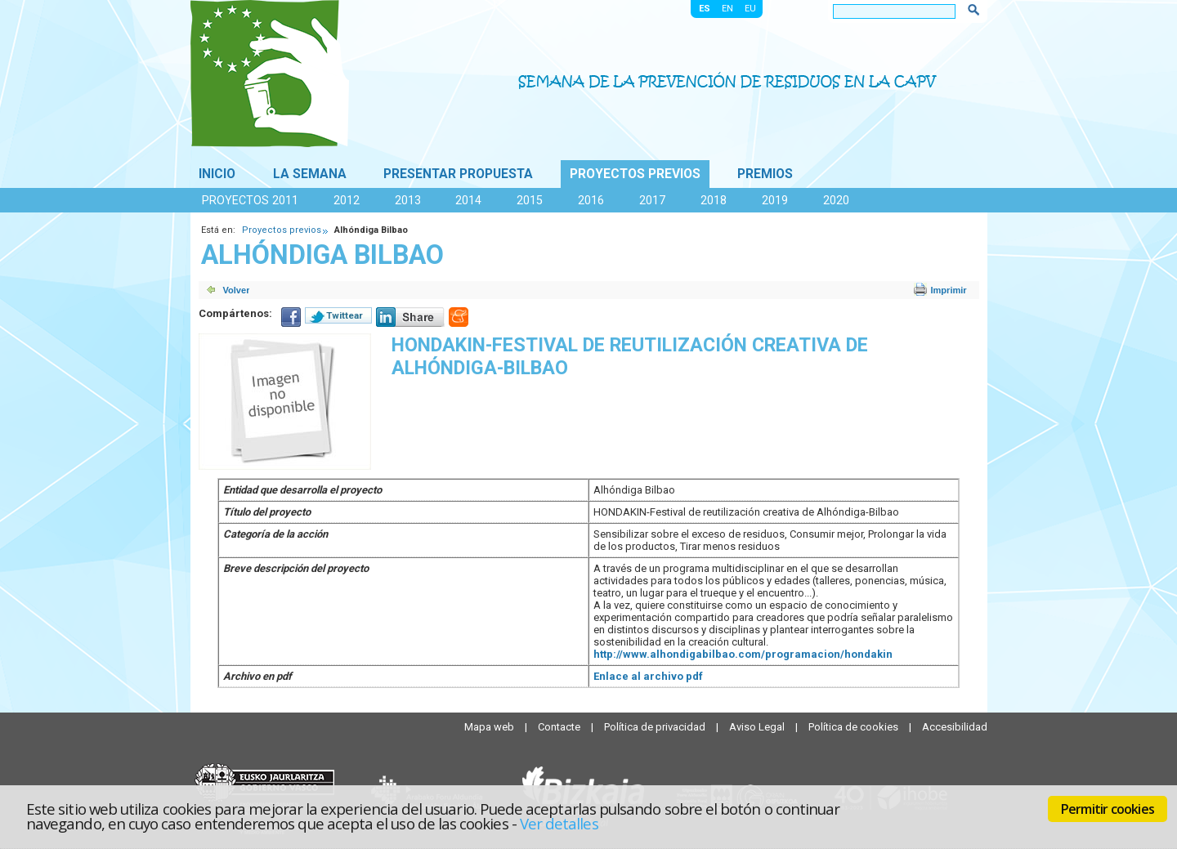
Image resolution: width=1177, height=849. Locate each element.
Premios (765, 174)
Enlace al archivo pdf (648, 676)
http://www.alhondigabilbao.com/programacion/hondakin (743, 654)
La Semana (310, 174)
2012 (346, 200)
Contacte (560, 727)
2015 (530, 200)
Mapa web (490, 727)
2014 (468, 200)
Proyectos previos (635, 174)
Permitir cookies (1107, 809)
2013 (408, 200)
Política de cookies (854, 727)
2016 (591, 200)
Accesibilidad (954, 727)
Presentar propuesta (458, 174)
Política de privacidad (656, 727)
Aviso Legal (758, 727)
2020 (836, 200)
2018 (713, 200)
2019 (775, 200)
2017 (652, 200)
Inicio (217, 174)
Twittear (344, 315)
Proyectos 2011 (250, 200)
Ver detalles (559, 823)
